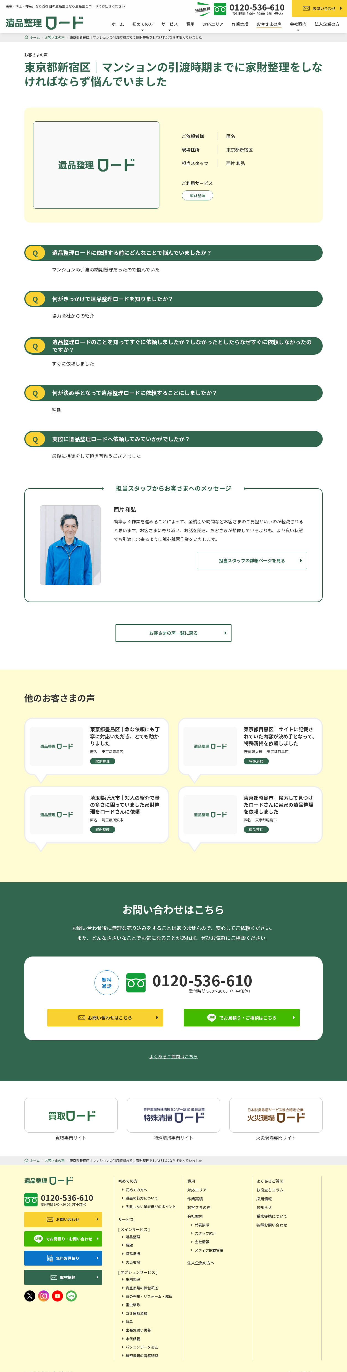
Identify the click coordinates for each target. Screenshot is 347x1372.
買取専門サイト (71, 1119)
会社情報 (202, 1241)
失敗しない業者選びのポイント (151, 1206)
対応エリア (213, 24)
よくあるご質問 (269, 1181)
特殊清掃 (133, 1253)
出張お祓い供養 (138, 1330)
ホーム (118, 24)
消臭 (129, 1321)
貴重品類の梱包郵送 (142, 1287)
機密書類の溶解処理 (142, 1355)
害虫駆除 (133, 1304)
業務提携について (271, 1216)
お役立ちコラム (269, 1190)
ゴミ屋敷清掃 (136, 1313)
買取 (129, 1245)
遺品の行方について (142, 1198)
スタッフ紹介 (205, 1233)
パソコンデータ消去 (142, 1347)
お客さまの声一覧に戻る (173, 632)
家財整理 (197, 195)
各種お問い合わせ (271, 1225)
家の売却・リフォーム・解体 (149, 1296)
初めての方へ (136, 1189)
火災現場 (133, 1262)
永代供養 (133, 1338)
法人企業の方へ (200, 1263)
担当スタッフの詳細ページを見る (252, 560)
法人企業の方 (327, 24)
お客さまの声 (269, 24)
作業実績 (240, 24)
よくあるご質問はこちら (173, 1056)
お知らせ (264, 1207)
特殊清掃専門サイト (173, 1119)
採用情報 (264, 1198)
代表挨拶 (202, 1224)
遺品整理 (133, 1236)
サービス (126, 1219)
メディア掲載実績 (209, 1250)
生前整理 (133, 1279)
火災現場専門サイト (276, 1119)
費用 (190, 24)
